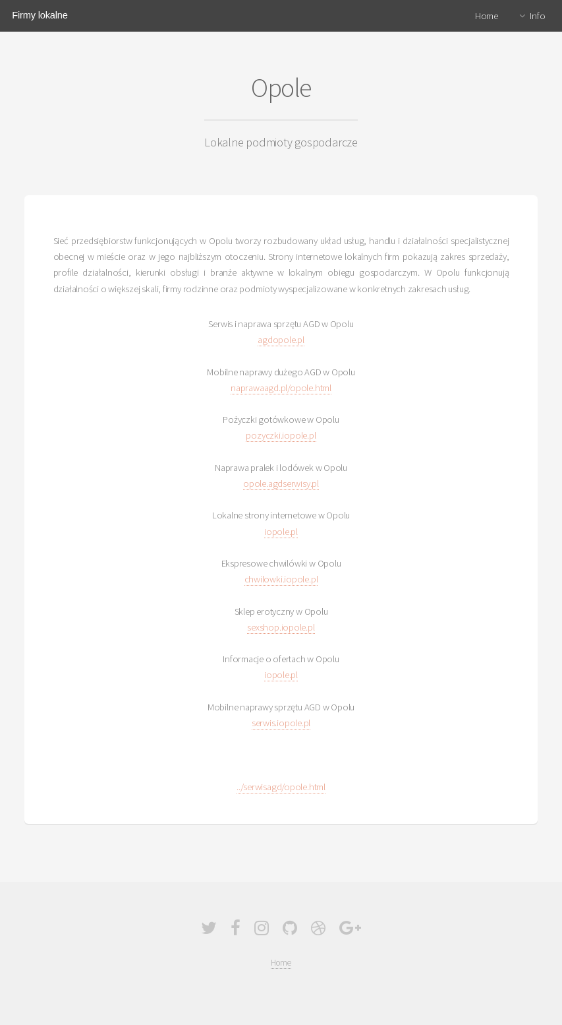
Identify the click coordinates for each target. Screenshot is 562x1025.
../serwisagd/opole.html (281, 787)
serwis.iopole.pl (281, 723)
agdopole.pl (281, 340)
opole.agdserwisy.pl (281, 483)
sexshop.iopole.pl (280, 627)
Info (537, 16)
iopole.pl (281, 532)
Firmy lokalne (39, 15)
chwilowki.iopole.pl (281, 579)
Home (486, 16)
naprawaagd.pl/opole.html (281, 388)
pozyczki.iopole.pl (281, 435)
